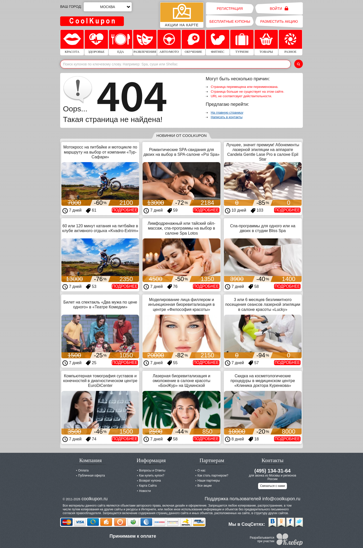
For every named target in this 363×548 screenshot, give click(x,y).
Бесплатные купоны (229, 21)
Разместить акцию (279, 21)
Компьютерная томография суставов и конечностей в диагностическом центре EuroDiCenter (100, 381)
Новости (145, 491)
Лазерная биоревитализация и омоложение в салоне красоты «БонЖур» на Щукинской (181, 381)
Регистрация (230, 9)
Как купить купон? (151, 475)
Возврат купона (150, 480)
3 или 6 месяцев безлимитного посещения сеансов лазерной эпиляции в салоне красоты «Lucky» (262, 304)
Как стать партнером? (212, 475)
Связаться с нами (272, 486)
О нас (201, 470)
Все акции (204, 485)
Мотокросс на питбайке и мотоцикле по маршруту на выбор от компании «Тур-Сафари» (100, 152)
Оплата (83, 470)
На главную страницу (227, 112)
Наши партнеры (208, 480)
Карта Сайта (148, 485)
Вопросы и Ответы (152, 470)
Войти (279, 8)
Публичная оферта (91, 475)
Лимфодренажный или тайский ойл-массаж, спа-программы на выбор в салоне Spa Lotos (181, 228)
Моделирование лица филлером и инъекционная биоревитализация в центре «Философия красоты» (181, 304)
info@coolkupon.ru (281, 498)
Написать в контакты (227, 117)
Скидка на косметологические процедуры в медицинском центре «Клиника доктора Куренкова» (263, 381)
